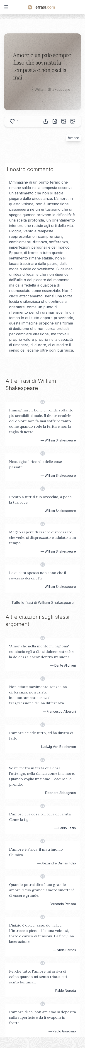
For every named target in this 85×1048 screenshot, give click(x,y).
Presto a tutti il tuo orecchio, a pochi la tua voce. (41, 499)
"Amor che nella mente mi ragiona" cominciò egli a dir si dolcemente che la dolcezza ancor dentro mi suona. (41, 651)
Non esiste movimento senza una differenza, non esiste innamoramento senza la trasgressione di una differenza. (38, 694)
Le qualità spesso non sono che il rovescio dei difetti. (37, 575)
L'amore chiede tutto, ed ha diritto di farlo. (41, 735)
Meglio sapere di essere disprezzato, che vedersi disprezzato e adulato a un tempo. (42, 537)
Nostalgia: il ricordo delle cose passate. (35, 464)
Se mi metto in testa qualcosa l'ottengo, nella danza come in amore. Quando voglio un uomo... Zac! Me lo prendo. (42, 776)
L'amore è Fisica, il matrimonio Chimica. (36, 852)
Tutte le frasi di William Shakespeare (42, 602)
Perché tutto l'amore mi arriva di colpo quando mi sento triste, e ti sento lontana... (38, 976)
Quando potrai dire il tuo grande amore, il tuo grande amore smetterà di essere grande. (41, 890)
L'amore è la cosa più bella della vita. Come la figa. (40, 817)
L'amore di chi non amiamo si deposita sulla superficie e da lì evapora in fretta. (42, 1017)
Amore (73, 137)
